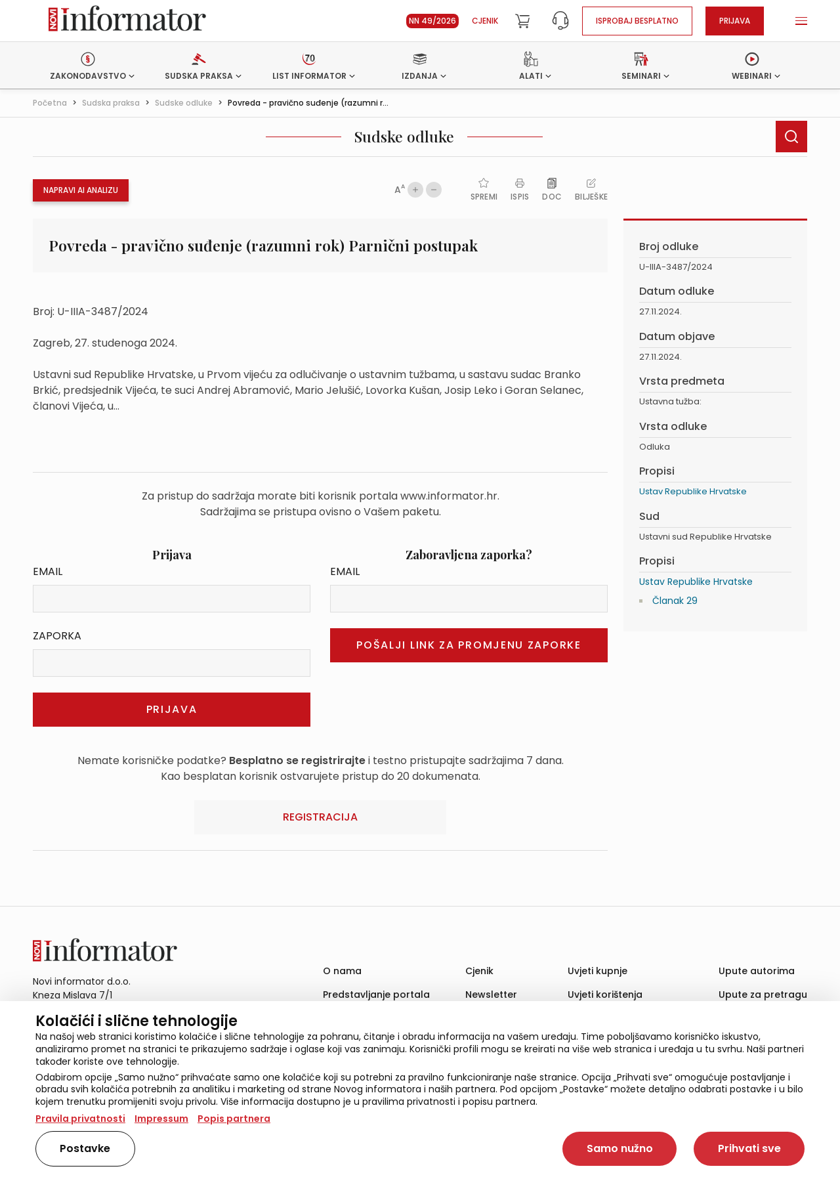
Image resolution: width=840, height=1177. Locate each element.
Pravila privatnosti (80, 1118)
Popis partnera (234, 1118)
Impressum (161, 1118)
